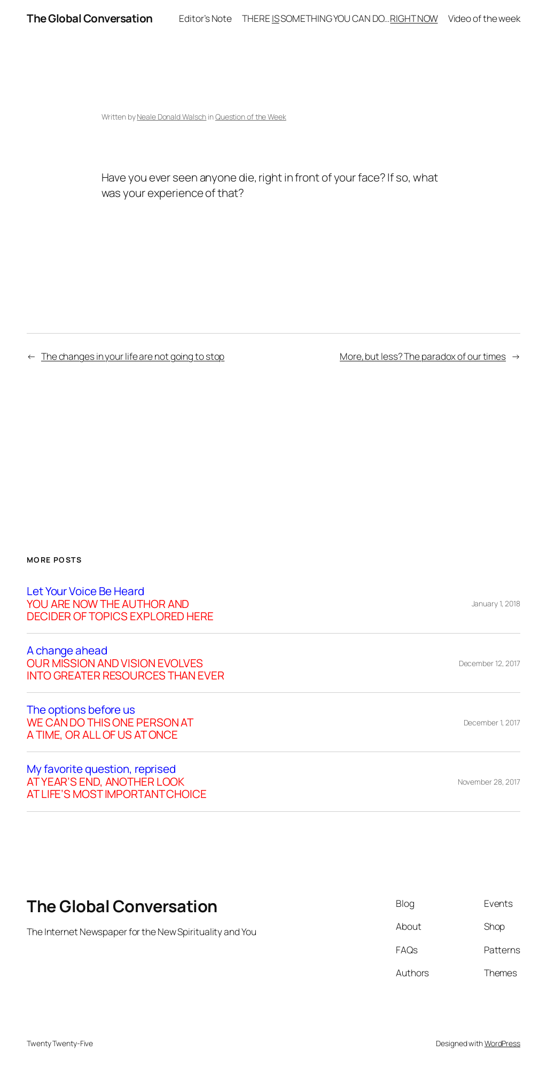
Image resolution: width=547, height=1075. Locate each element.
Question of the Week (250, 117)
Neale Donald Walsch (171, 117)
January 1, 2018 (496, 603)
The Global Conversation (90, 18)
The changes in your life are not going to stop (132, 356)
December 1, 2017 (492, 722)
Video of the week (484, 18)
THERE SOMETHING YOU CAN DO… (339, 18)
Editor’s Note (205, 18)
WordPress (502, 1043)
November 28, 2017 (489, 782)
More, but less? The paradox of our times (423, 356)
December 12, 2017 (489, 663)
